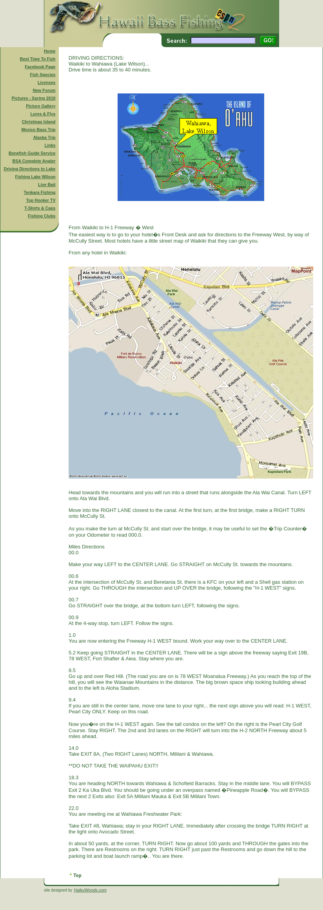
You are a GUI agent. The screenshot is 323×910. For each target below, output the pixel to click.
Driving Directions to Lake (29, 168)
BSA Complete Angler (34, 161)
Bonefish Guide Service (32, 153)
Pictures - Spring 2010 (34, 98)
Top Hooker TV (41, 200)
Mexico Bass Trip (38, 129)
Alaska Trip (44, 137)
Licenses (47, 82)
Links (50, 145)
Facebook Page (40, 66)
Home (50, 51)
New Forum (44, 90)
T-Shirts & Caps (39, 208)
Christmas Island (39, 121)
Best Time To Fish (38, 59)
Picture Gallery (40, 106)
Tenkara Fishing (40, 192)
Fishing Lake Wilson (35, 176)
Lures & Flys (43, 113)
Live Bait (46, 184)
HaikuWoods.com (90, 890)
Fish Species (42, 74)
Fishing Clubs (41, 216)
